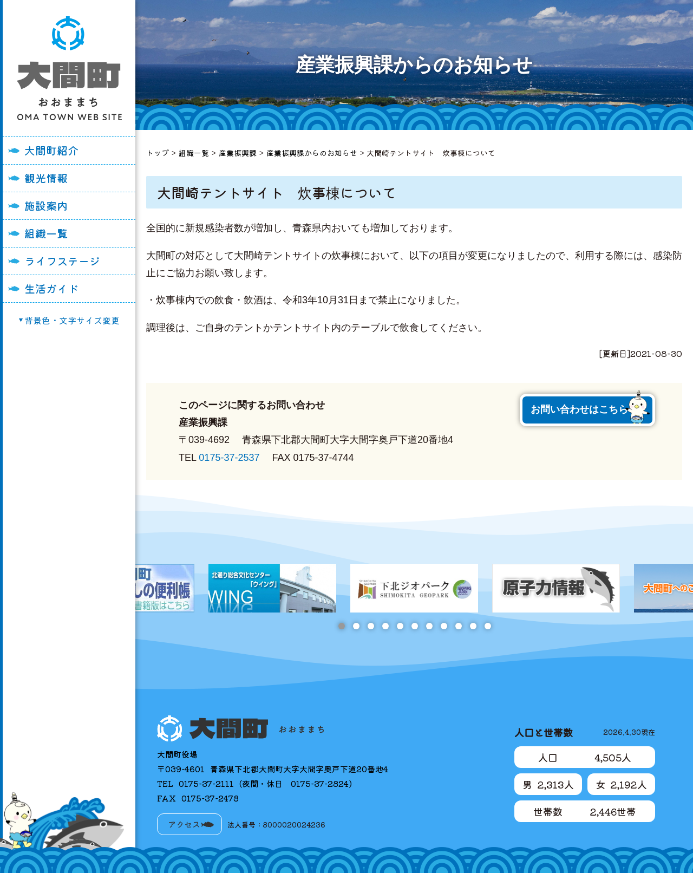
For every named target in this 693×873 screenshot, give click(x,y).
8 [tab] (444, 626)
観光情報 (46, 178)
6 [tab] (414, 626)
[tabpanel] (414, 588)
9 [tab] (458, 626)
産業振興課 (238, 152)
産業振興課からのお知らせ (311, 152)
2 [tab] (356, 626)
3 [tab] (371, 626)
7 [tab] (429, 626)
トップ (157, 152)
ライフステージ (62, 261)
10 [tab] (473, 626)
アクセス (184, 824)
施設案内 (46, 205)
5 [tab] (400, 626)
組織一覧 (46, 233)
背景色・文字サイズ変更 (72, 320)
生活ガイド (51, 288)
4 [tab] (385, 626)
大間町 (69, 68)
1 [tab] (341, 626)
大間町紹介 (51, 150)
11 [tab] (488, 626)
